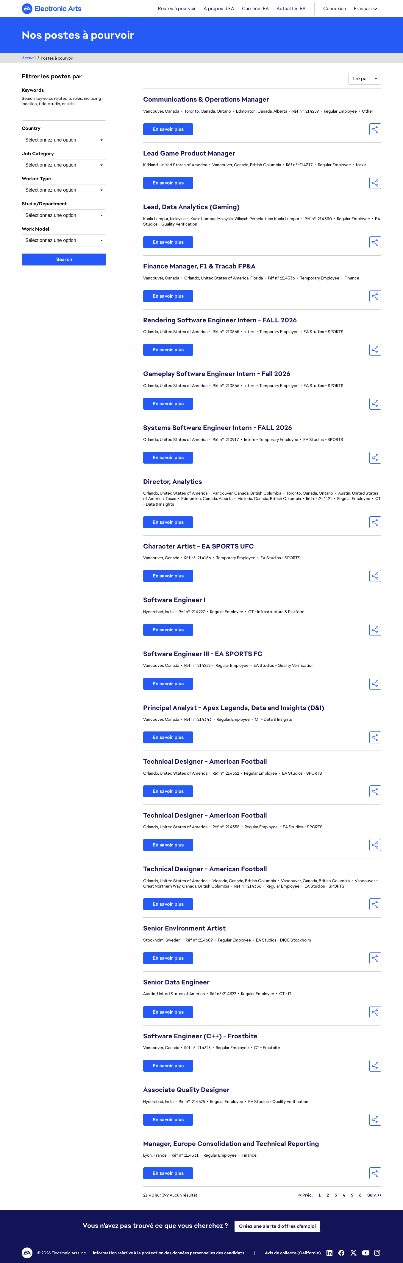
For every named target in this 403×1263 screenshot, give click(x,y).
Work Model (35, 230)
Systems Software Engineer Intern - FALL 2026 (217, 428)
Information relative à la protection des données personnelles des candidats (168, 1253)
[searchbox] (55, 140)
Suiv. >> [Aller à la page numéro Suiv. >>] (374, 1195)
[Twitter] (353, 1253)
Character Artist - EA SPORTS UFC (198, 547)
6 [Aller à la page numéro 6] (360, 1195)
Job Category (38, 154)
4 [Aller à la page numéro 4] (344, 1195)
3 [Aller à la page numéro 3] (336, 1195)
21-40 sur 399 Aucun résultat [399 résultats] (170, 1195)
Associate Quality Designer (186, 1090)
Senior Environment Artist (184, 929)
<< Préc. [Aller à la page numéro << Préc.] (305, 1195)
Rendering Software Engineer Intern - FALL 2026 (220, 320)
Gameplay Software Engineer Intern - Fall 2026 (216, 374)
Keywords (33, 91)
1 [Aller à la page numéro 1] (319, 1195)
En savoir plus (168, 130)
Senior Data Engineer (176, 982)
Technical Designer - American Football (205, 762)
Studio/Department (44, 204)
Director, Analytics (172, 482)
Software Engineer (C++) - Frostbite (200, 1036)
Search (64, 260)
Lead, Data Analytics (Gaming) (191, 207)
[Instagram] (377, 1253)
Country (31, 129)
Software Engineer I (174, 600)
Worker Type (36, 179)
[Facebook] (342, 1253)
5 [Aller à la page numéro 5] (352, 1195)
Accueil (29, 58)
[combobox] (64, 115)
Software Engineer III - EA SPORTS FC (203, 654)
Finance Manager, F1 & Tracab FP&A (199, 266)
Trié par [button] (360, 79)
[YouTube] (365, 1253)
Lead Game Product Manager (189, 154)
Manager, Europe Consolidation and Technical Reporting (231, 1144)
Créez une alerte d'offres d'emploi (277, 1226)
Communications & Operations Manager (206, 100)
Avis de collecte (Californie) (293, 1253)
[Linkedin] (330, 1253)
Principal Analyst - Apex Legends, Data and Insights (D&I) (233, 708)
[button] (375, 130)
